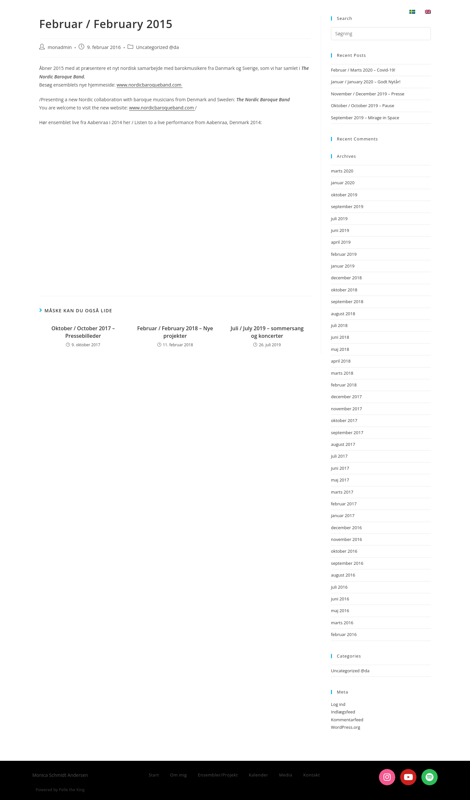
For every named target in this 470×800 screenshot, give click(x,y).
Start (154, 775)
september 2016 (347, 563)
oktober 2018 (344, 290)
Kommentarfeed (347, 720)
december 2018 (346, 278)
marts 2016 (342, 623)
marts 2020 (342, 171)
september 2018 (347, 301)
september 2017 (347, 432)
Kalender (258, 775)
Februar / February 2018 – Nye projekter (175, 332)
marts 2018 (342, 373)
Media (285, 775)
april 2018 (341, 361)
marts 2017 (342, 492)
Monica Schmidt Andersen (87, 12)
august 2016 (343, 575)
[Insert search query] (381, 33)
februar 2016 (344, 634)
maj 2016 (340, 610)
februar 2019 (344, 254)
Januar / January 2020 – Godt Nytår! (365, 82)
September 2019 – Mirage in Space (365, 118)
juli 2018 (339, 325)
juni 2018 (340, 337)
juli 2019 (339, 218)
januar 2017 (342, 515)
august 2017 (343, 444)
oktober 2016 (344, 551)
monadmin (60, 47)
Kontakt (311, 775)
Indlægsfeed (343, 712)
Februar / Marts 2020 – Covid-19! (363, 70)
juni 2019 (340, 230)
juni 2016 (340, 599)
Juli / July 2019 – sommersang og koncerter (267, 332)
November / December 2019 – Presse (367, 94)
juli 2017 (339, 456)
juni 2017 (340, 468)
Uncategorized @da (157, 47)
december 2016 (346, 528)
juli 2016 (339, 587)
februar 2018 (344, 385)
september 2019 (347, 206)
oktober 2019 (344, 195)
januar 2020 (342, 183)
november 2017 (346, 409)
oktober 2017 (344, 420)
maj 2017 (340, 480)
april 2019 (341, 242)
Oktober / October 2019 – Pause (362, 105)
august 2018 (343, 314)
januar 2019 (342, 266)
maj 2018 (340, 349)
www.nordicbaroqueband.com (149, 85)
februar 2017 (344, 504)
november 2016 (346, 539)
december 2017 (346, 397)
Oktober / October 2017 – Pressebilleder (83, 332)
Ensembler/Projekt (218, 775)
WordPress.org (345, 727)
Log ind (338, 704)
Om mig (178, 775)
